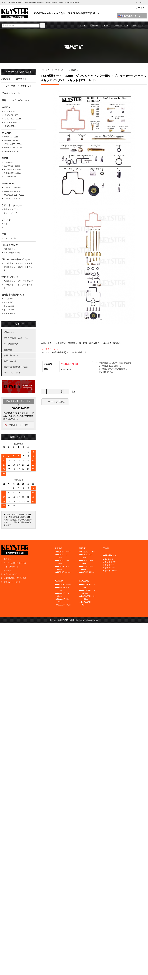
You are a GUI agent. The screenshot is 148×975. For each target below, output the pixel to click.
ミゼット (7, 224)
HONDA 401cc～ (11, 126)
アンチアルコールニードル (16, 338)
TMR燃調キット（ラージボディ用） (19, 281)
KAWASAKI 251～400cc (14, 195)
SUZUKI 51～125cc (12, 166)
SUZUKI (5, 158)
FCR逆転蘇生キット (12, 253)
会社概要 (106, 25)
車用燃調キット (109, 555)
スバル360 (8, 299)
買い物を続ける (106, 372)
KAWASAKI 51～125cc (13, 187)
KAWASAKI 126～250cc (14, 191)
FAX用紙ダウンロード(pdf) (19, 425)
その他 (106, 548)
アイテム (139, 8)
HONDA (5, 107)
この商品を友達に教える (110, 366)
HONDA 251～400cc (12, 122)
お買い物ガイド (121, 25)
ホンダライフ (9, 302)
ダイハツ (6, 220)
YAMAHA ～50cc (11, 137)
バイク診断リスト (12, 344)
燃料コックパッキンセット (15, 100)
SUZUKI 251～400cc (12, 173)
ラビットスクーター (11, 205)
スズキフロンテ (10, 313)
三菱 (3, 234)
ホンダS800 (9, 310)
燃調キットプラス (11, 209)
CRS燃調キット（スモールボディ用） (18, 268)
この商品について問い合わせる (113, 369)
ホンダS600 (9, 306)
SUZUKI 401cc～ (11, 177)
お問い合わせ (138, 25)
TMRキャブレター (10, 277)
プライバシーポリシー (14, 373)
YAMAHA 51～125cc (12, 140)
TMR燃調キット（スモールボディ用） (18, 286)
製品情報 (94, 25)
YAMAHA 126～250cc (13, 144)
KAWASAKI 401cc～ (12, 198)
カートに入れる (55, 402)
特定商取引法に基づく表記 (16, 367)
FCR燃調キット (74, 70)
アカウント (138, 2)
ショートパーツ (10, 213)
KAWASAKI (7, 183)
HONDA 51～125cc (12, 115)
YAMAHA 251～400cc (13, 148)
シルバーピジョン (11, 238)
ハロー (6, 227)
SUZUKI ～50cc (10, 162)
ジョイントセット (10, 93)
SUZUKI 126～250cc (12, 169)
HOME (83, 25)
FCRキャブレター (57, 70)
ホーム (44, 70)
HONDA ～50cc (10, 111)
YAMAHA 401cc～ (11, 151)
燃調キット (9, 332)
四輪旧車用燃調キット (13, 295)
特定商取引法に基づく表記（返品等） (116, 363)
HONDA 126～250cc (12, 119)
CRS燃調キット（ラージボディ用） (19, 263)
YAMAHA (6, 133)
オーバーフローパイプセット (16, 86)
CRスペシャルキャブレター (15, 259)
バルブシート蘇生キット (14, 79)
